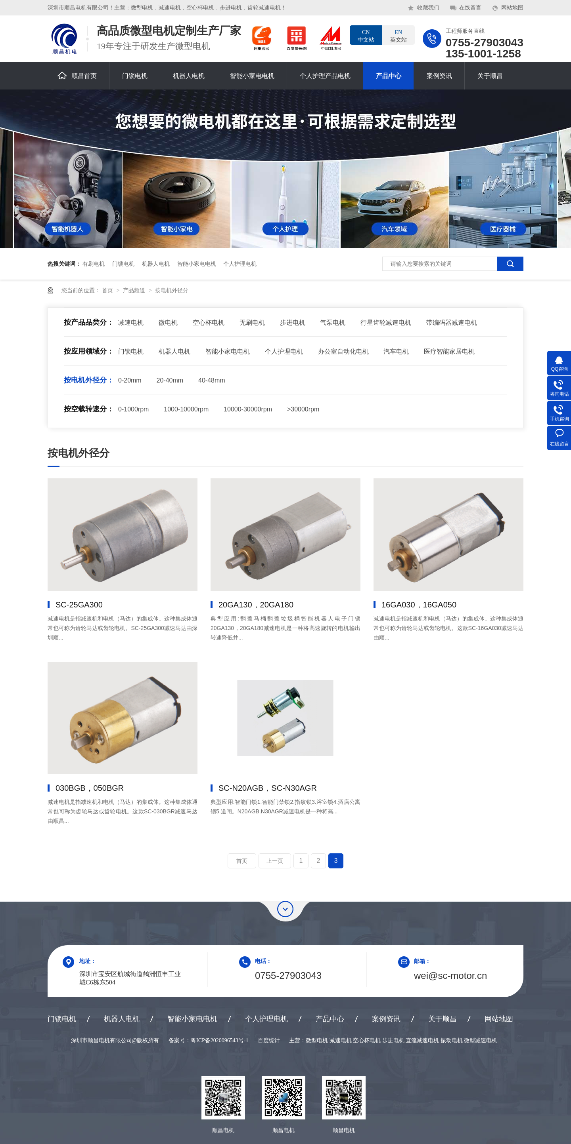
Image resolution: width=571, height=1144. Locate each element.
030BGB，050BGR (90, 788)
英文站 (398, 36)
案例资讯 (439, 75)
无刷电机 (252, 322)
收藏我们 (428, 8)
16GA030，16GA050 (418, 604)
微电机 (168, 322)
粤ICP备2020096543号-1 (219, 1040)
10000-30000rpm (248, 409)
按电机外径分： (89, 380)
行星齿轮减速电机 (385, 322)
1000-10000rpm (186, 409)
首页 (108, 290)
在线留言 (470, 8)
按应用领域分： (89, 351)
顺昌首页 (77, 75)
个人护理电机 (240, 264)
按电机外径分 (171, 290)
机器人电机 (189, 75)
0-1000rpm (133, 409)
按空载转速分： (89, 409)
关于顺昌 (490, 75)
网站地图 (512, 8)
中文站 (366, 36)
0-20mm (130, 380)
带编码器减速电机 (451, 322)
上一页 (274, 861)
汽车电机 (396, 351)
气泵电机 (332, 322)
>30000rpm (303, 409)
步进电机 (292, 322)
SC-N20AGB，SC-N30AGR (267, 788)
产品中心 (388, 75)
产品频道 (135, 290)
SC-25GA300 (79, 604)
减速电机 (131, 322)
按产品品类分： (89, 322)
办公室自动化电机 (343, 351)
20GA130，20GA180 (255, 604)
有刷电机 (93, 264)
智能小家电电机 (252, 75)
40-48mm (211, 380)
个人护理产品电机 (325, 75)
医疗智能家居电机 (449, 351)
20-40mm (170, 380)
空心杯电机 (208, 322)
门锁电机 (135, 75)
